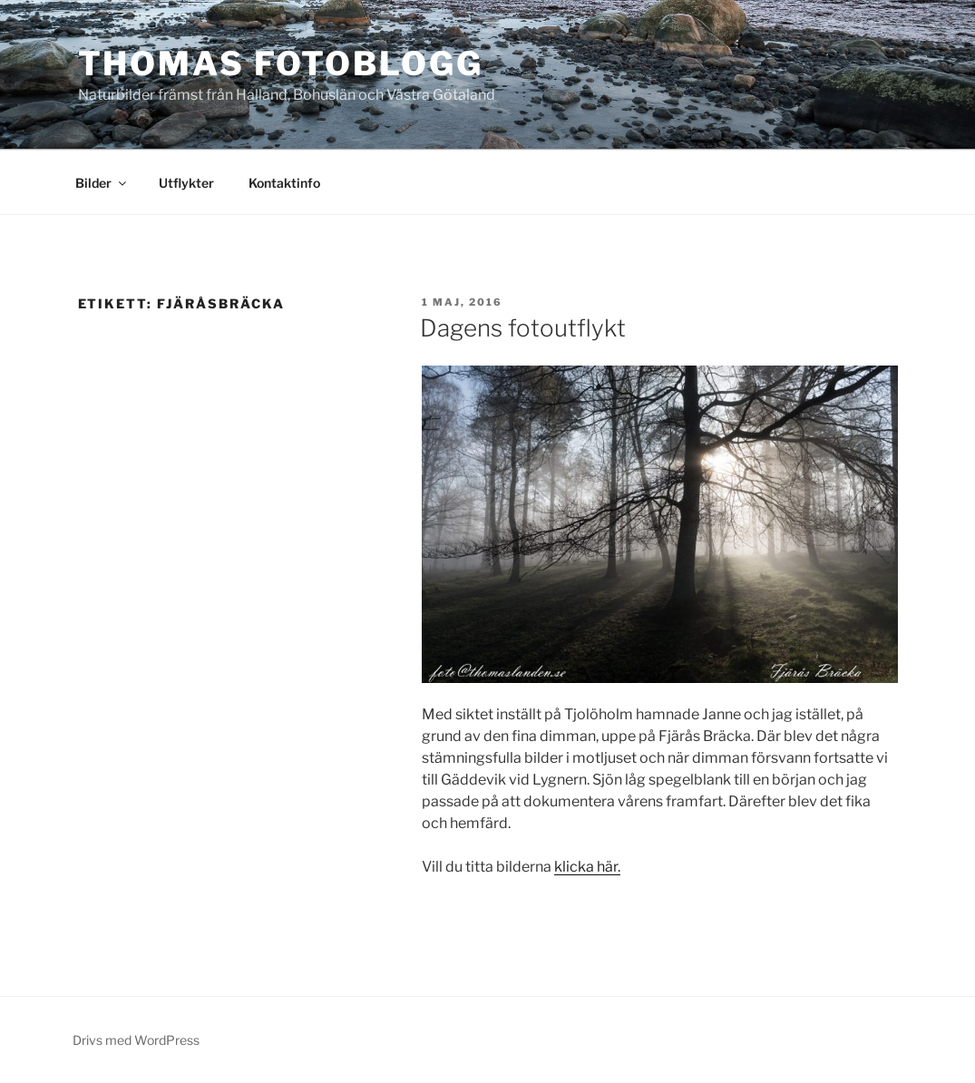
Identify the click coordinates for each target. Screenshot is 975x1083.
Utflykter (186, 182)
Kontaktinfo (284, 182)
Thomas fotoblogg (280, 63)
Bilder (102, 182)
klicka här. (587, 866)
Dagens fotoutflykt (523, 328)
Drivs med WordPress (136, 1040)
